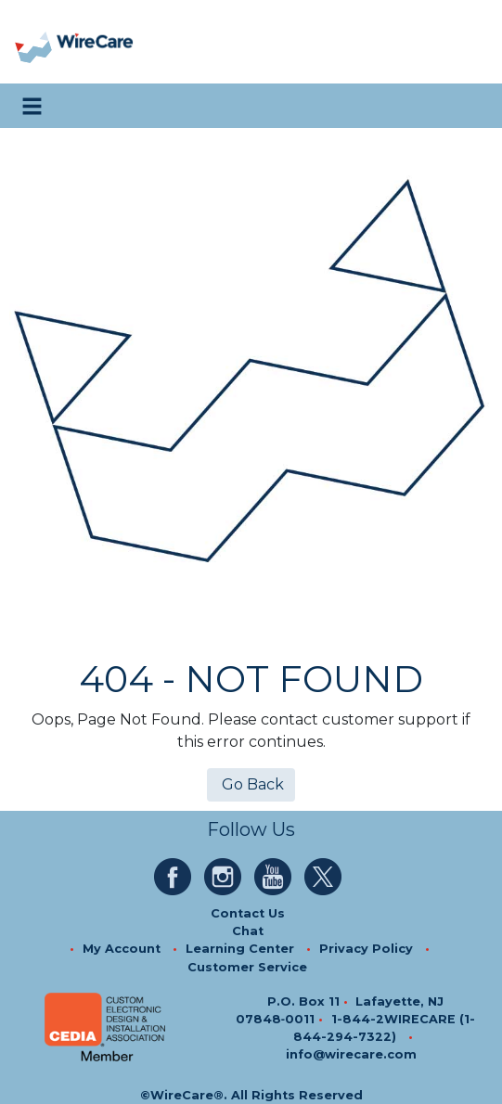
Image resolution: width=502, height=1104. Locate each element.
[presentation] (35, 42)
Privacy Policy (366, 949)
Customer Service (247, 967)
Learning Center (240, 949)
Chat (248, 931)
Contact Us (248, 913)
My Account (122, 949)
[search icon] (469, 105)
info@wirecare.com (351, 1054)
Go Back (251, 784)
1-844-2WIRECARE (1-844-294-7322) (384, 1028)
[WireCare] (94, 42)
